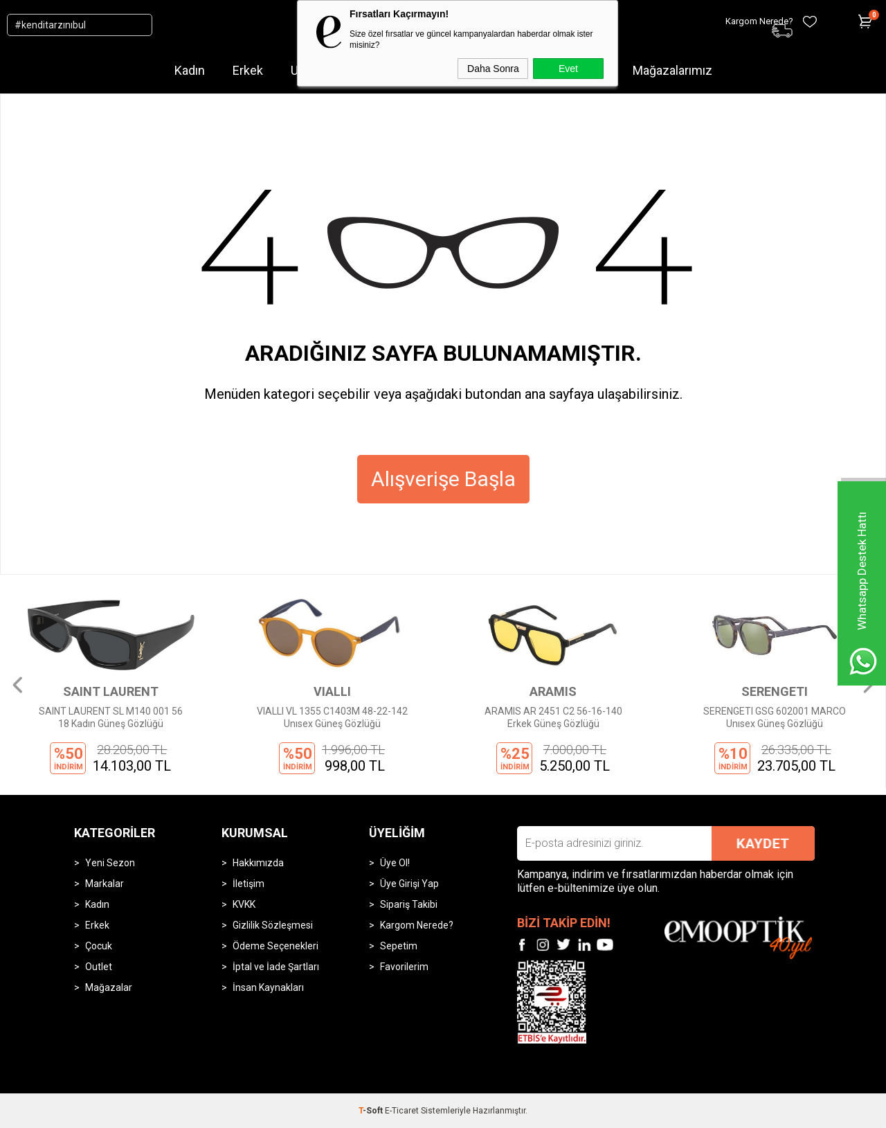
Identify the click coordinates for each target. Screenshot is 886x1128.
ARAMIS (553, 691)
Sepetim (398, 945)
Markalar (104, 883)
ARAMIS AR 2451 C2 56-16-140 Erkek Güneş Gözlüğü (553, 717)
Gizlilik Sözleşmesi (273, 925)
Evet (568, 68)
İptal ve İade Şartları (276, 966)
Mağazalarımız (672, 70)
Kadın (189, 70)
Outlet (98, 966)
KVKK (244, 904)
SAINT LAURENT (111, 691)
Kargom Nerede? (416, 925)
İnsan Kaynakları (268, 987)
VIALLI (332, 691)
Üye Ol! (395, 862)
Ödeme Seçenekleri (275, 945)
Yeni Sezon (110, 862)
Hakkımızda (258, 862)
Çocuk (98, 945)
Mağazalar (108, 987)
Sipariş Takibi (408, 904)
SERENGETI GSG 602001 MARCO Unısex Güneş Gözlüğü (774, 717)
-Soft (372, 1111)
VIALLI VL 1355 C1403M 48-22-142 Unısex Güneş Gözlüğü (332, 717)
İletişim (248, 883)
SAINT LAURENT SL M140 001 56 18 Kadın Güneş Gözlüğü (111, 717)
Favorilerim (404, 966)
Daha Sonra (493, 68)
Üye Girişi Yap (409, 883)
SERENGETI (774, 691)
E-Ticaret (402, 1111)
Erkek (248, 70)
